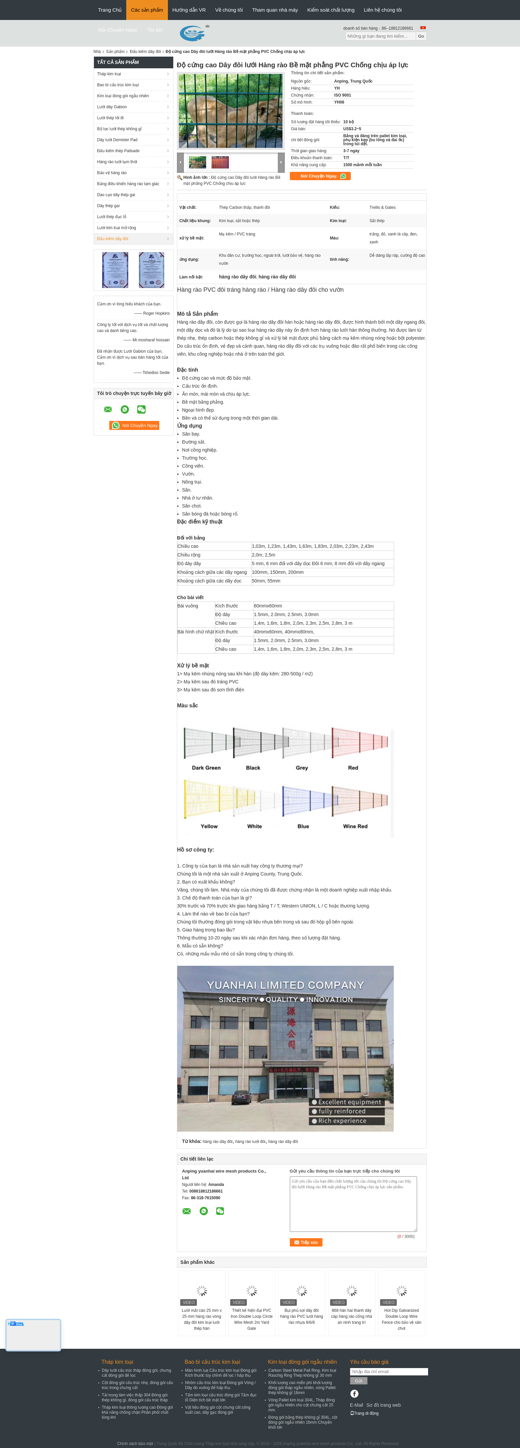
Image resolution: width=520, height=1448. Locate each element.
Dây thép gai (108, 205)
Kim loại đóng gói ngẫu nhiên (123, 96)
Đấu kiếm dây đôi (145, 51)
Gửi (358, 1380)
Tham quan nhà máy (275, 10)
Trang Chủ (110, 10)
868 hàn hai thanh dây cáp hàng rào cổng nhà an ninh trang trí (351, 1316)
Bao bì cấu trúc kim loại (118, 85)
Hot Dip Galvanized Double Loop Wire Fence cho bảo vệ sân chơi (401, 1319)
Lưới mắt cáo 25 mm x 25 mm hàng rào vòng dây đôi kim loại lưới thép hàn (202, 1319)
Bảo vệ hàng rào (112, 173)
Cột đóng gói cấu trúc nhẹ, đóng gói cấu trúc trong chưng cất (137, 1385)
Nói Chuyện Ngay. (118, 29)
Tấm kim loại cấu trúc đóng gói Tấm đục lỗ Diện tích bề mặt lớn (221, 1397)
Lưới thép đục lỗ (111, 216)
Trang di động (364, 1413)
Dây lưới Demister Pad (117, 140)
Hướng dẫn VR (189, 10)
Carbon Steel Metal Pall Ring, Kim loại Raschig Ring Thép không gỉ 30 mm (302, 1373)
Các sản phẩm (147, 10)
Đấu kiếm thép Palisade (118, 151)
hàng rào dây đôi (218, 1141)
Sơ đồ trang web (383, 1405)
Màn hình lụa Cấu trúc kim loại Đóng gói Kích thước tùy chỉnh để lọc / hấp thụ (221, 1373)
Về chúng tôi (229, 10)
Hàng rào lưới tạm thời (117, 162)
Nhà (97, 51)
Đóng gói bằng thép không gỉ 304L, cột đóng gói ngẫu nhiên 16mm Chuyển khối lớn (302, 1422)
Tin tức (155, 30)
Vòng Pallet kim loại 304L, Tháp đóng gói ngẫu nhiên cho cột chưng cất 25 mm (301, 1405)
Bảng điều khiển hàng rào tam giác (128, 183)
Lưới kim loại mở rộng (116, 227)
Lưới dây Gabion (112, 107)
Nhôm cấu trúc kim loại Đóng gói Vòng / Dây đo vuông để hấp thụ (220, 1385)
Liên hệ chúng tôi (383, 10)
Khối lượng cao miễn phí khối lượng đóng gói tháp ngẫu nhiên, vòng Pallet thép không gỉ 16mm (302, 1387)
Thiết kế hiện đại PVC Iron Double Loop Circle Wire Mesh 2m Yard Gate (251, 1319)
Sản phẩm (115, 51)
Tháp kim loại (109, 74)
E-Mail (356, 1405)
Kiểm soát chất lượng (331, 10)
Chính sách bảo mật (135, 1443)
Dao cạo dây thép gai (116, 194)
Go (421, 36)
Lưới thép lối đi (110, 118)
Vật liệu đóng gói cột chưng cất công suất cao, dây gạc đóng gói (218, 1410)
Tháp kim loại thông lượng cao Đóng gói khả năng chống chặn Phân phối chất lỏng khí (137, 1412)
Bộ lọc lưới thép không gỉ (119, 129)
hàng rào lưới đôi (250, 1141)
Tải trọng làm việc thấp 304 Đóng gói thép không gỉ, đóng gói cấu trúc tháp (135, 1397)
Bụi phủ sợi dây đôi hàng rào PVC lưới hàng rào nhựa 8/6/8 (301, 1316)
